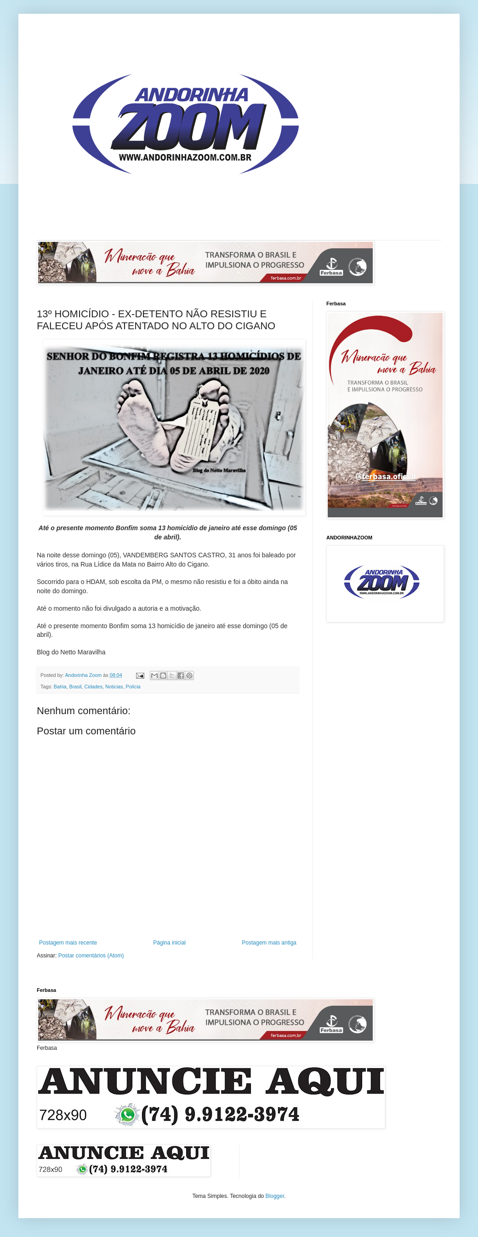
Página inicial (169, 942)
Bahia (60, 686)
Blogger (275, 1196)
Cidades (93, 686)
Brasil (75, 686)
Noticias (114, 686)
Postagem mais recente (68, 942)
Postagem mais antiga (269, 942)
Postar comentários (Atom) (91, 955)
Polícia (132, 686)
